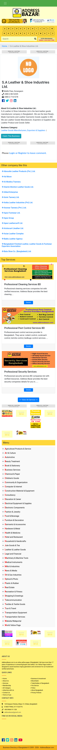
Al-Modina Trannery (11, 182)
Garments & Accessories (15, 524)
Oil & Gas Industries (13, 575)
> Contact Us (6, 692)
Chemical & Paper (12, 474)
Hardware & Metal (12, 528)
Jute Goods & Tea (12, 545)
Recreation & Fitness (13, 591)
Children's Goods (12, 478)
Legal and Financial (13, 554)
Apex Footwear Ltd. (11, 213)
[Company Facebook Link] (3, 100)
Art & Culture (10, 453)
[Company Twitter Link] (7, 100)
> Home (4, 678)
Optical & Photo (11, 579)
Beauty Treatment (12, 461)
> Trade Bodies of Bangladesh (39, 683)
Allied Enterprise (10, 192)
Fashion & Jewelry (12, 512)
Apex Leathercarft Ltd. (12, 223)
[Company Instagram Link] (11, 100)
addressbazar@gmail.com (12, 712)
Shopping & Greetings (14, 596)
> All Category (6, 688)
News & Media (11, 570)
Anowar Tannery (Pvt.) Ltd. (14, 208)
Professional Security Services (20, 371)
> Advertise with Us (8, 690)
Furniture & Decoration (14, 520)
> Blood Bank (34, 681)
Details (28, 302)
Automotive (10, 457)
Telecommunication (13, 600)
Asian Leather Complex (13, 233)
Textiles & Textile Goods (15, 604)
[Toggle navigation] (5, 3)
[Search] (17, 38)
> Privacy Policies (35, 692)
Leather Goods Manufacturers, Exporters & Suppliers (23, 130)
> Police (32, 688)
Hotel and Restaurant (14, 537)
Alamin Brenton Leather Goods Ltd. (18, 187)
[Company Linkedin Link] (15, 100)
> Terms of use (6, 695)
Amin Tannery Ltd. (10, 197)
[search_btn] (35, 38)
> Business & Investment (38, 678)
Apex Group (8, 218)
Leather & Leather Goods (15, 549)
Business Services (12, 470)
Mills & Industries (12, 566)
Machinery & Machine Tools (16, 558)
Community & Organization (16, 482)
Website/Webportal (13, 621)
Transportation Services (15, 617)
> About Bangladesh (36, 690)
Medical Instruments (13, 562)
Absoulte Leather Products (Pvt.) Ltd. (18, 171)
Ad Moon (7, 176)
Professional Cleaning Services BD (22, 284)
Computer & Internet (13, 486)
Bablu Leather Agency (12, 239)
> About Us (5, 681)
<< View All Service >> (28, 400)
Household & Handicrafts (15, 541)
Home (4, 46)
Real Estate (9, 587)
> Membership (6, 685)
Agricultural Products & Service (18, 449)
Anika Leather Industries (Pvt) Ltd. (17, 202)
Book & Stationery (12, 465)
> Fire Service (34, 685)
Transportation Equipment (16, 612)
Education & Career (13, 499)
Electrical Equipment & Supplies (18, 503)
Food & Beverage (12, 516)
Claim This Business (11, 136)
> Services (5, 683)
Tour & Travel (10, 608)
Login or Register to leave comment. (28, 152)
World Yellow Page (13, 625)
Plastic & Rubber (12, 583)
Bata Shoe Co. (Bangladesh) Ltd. (16, 251)
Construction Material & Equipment (19, 491)
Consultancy (10, 495)
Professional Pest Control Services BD (24, 328)
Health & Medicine (12, 533)
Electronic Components (15, 507)
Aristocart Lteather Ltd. (13, 228)
